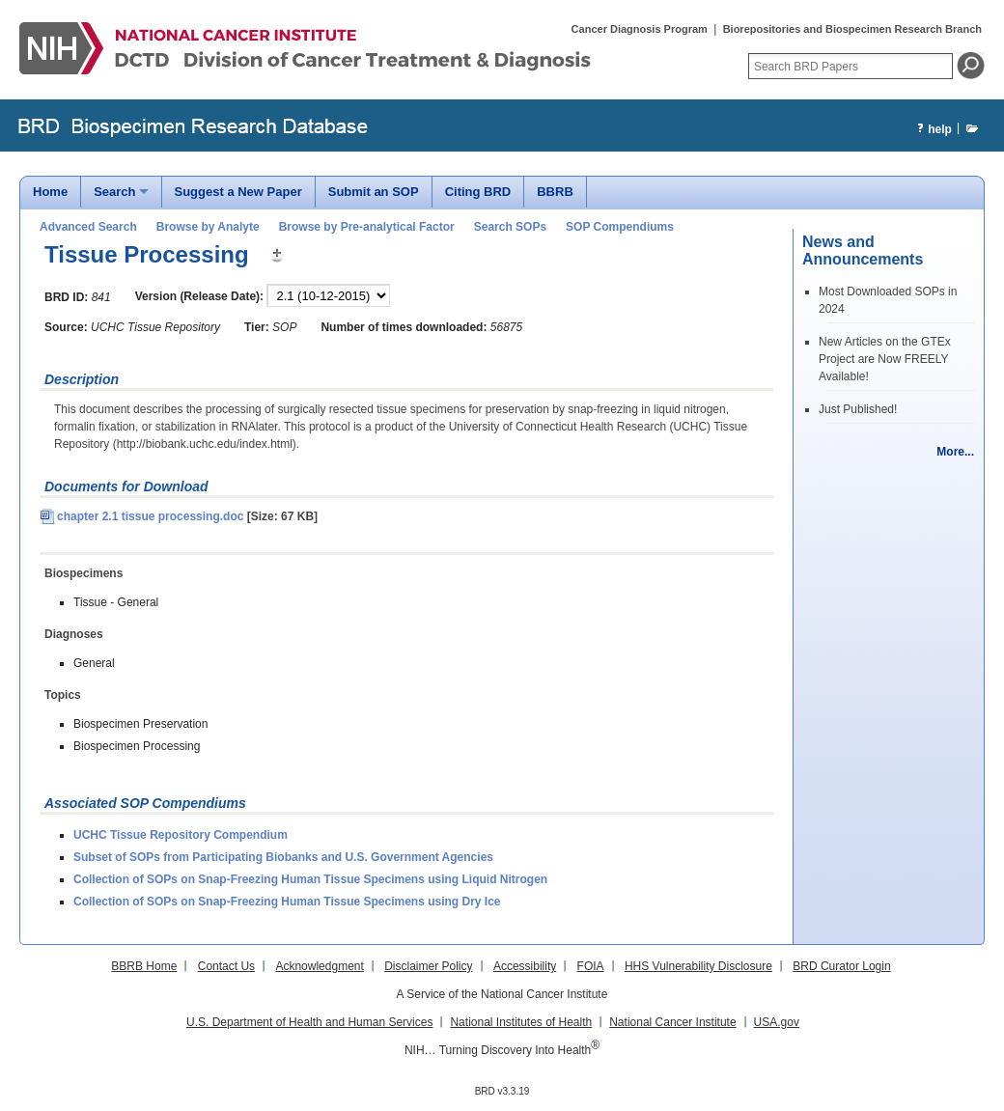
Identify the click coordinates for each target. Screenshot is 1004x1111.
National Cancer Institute (672, 1022)
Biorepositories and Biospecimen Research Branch (852, 29)
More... (955, 451)
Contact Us (226, 966)
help (932, 130)
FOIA (590, 966)
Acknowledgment (319, 966)
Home (50, 191)
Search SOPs (510, 227)
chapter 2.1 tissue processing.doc (142, 516)
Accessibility (524, 966)
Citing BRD (478, 191)
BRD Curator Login (841, 966)
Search (114, 191)
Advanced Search (88, 227)
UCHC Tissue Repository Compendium (180, 835)
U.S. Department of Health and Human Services (309, 1022)
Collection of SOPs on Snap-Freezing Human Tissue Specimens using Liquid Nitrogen (310, 879)
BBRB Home (144, 966)
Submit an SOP (373, 191)
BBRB (555, 191)
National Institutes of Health (521, 1022)
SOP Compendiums (620, 227)
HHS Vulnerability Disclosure (698, 966)
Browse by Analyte (208, 227)
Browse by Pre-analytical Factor (367, 227)
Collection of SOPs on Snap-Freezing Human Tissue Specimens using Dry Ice (287, 901)
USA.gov (776, 1022)
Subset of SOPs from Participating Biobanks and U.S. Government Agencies (283, 857)
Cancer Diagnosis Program (640, 29)
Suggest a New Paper (238, 191)
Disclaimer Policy (428, 966)
